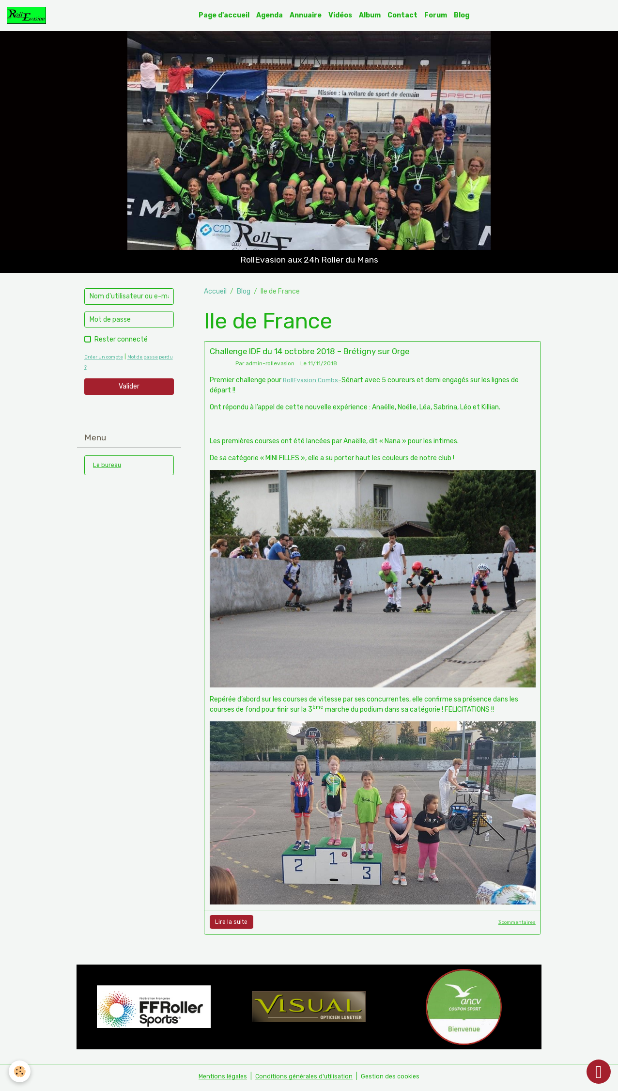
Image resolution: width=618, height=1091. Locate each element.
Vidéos (343, 16)
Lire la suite (231, 924)
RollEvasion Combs (312, 382)
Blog (464, 16)
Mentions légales (218, 1079)
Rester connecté (121, 342)
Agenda (272, 16)
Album (373, 16)
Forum (438, 16)
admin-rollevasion (270, 365)
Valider (129, 389)
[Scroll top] (599, 1072)
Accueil (215, 293)
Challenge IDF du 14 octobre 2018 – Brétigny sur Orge (309, 353)
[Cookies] (20, 1071)
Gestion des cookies (395, 1079)
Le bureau (108, 468)
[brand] (31, 16)
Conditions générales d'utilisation (303, 1079)
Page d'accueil (226, 16)
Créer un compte (106, 359)
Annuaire (308, 16)
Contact (405, 16)
